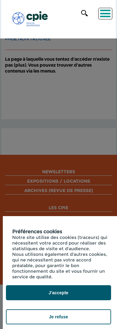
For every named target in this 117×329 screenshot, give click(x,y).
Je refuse (58, 316)
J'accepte (58, 292)
